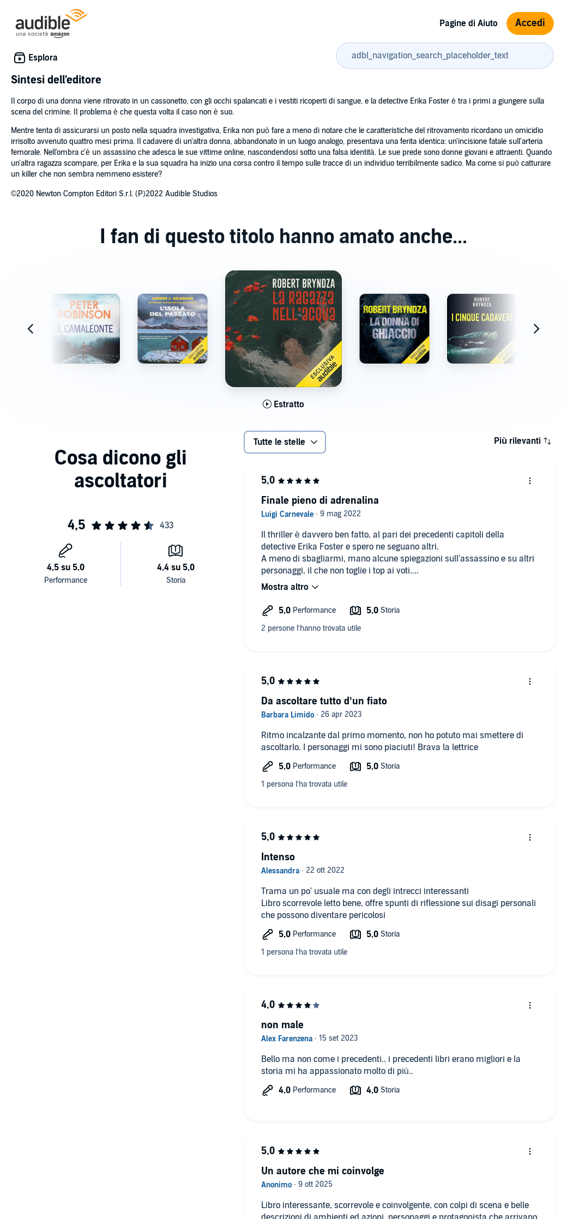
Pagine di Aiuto (468, 23)
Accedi (530, 23)
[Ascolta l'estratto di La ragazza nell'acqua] (283, 404)
